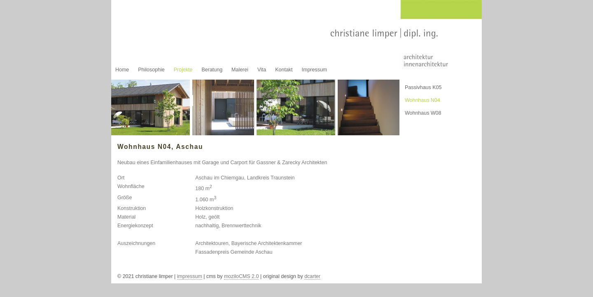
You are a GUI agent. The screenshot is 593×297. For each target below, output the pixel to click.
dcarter (312, 276)
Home (122, 70)
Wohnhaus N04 (422, 100)
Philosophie (151, 70)
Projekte (183, 70)
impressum (189, 276)
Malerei (239, 70)
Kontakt (283, 70)
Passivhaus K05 (423, 87)
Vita (261, 70)
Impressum (314, 70)
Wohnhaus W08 (423, 113)
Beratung (211, 70)
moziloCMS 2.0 (241, 276)
